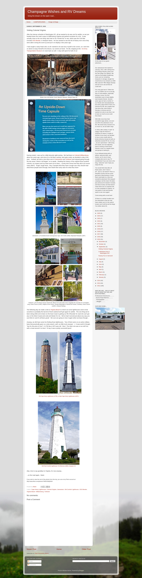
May (100, 267)
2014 (99, 280)
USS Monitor (36, 40)
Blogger (81, 570)
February (102, 274)
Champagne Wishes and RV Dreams (57, 12)
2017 (99, 234)
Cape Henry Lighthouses (38, 489)
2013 (99, 283)
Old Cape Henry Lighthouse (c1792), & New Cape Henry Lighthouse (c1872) (58, 396)
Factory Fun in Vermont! (106, 256)
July (100, 261)
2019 (99, 229)
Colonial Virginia (51, 489)
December (102, 241)
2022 (99, 221)
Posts (30, 561)
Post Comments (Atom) (42, 553)
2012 (99, 285)
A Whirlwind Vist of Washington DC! (104, 252)
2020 (99, 226)
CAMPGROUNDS (39, 22)
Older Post (86, 549)
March (101, 272)
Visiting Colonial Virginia (106, 249)
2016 (99, 236)
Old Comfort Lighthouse (72, 489)
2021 (99, 223)
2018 (99, 231)
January (101, 277)
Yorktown (69, 159)
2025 (99, 213)
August (101, 259)
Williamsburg (40, 491)
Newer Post (31, 549)
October (101, 244)
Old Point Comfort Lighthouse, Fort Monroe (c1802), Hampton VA (59, 466)
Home (28, 22)
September (102, 246)
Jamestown (58, 159)
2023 (99, 218)
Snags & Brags (53, 22)
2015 (99, 239)
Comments (32, 564)
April (100, 269)
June (100, 264)
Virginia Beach (55, 310)
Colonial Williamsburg (81, 155)
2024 (99, 216)
